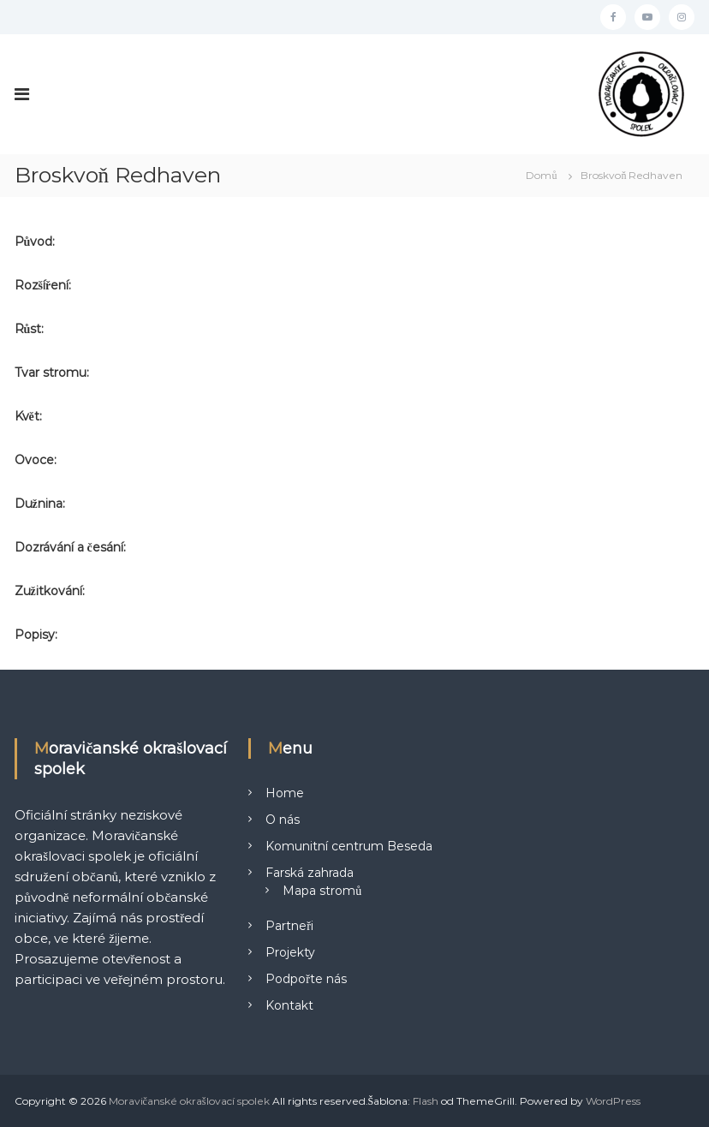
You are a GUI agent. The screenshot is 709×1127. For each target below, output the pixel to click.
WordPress (613, 1100)
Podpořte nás (306, 979)
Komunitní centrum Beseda (348, 846)
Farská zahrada (309, 872)
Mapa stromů (322, 890)
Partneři (289, 925)
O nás (282, 819)
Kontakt (289, 1005)
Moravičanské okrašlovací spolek (189, 1100)
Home (284, 793)
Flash (425, 1100)
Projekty (290, 952)
